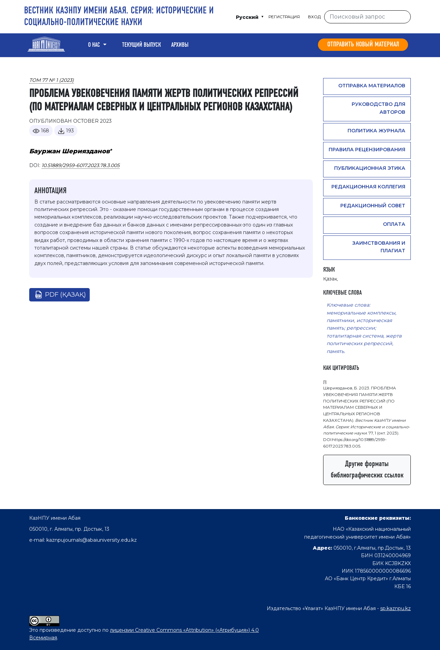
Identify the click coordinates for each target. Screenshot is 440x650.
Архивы (179, 45)
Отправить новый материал (363, 44)
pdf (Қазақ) (65, 294)
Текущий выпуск (141, 45)
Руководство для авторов (378, 108)
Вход (314, 16)
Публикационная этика (369, 168)
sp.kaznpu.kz (395, 608)
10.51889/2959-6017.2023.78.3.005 (81, 165)
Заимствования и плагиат (378, 247)
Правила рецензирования (367, 149)
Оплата (394, 224)
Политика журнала (376, 131)
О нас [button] (94, 45)
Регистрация (284, 16)
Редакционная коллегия (368, 187)
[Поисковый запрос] (367, 16)
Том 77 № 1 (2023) (51, 80)
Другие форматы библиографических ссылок (367, 469)
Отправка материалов (371, 85)
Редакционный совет (372, 205)
